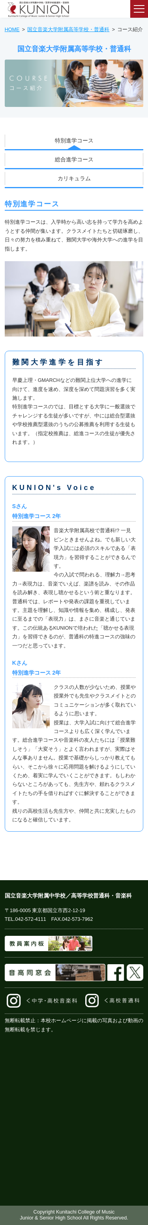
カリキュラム (74, 178)
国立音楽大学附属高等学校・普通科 (68, 29)
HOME (12, 29)
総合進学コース (74, 159)
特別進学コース (74, 140)
